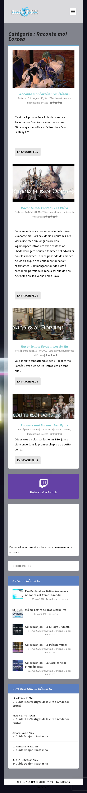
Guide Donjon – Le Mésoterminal (46, 645)
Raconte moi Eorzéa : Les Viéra (44, 208)
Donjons (58, 630)
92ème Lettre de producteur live (45, 610)
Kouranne (33, 429)
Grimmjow (33, 98)
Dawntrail (47, 630)
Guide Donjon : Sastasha (32, 736)
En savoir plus (27, 152)
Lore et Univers (63, 98)
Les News (63, 599)
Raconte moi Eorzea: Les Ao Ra (44, 346)
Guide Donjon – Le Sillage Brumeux (47, 627)
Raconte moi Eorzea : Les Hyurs (44, 425)
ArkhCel (29, 212)
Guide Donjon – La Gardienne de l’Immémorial (46, 664)
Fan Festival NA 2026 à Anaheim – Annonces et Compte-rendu (46, 593)
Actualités (51, 599)
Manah (29, 350)
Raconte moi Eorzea (37, 102)
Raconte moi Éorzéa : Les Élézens (44, 94)
